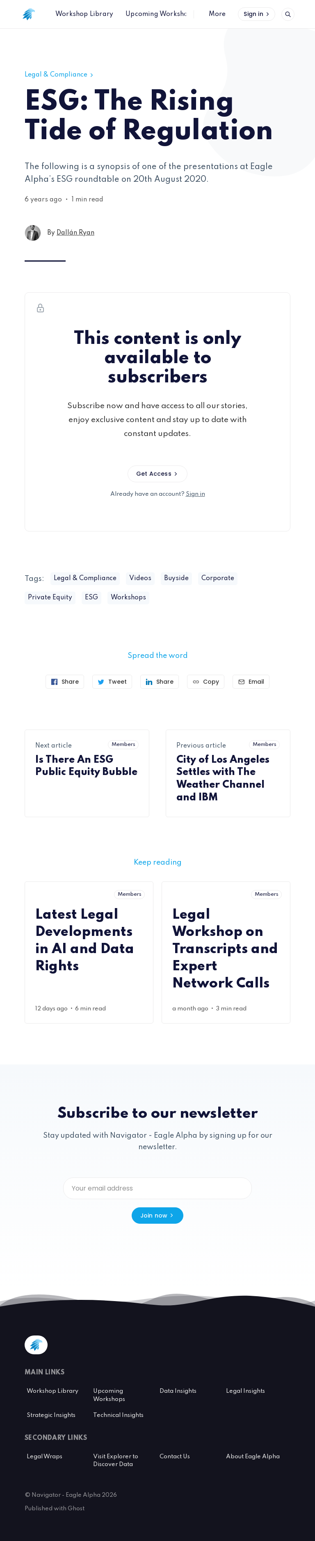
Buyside (176, 578)
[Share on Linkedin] (159, 682)
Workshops (128, 597)
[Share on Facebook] (65, 682)
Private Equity (50, 597)
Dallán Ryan (75, 233)
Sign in (257, 14)
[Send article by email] (251, 682)
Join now (157, 1215)
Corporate (217, 578)
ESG (91, 597)
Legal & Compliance (60, 75)
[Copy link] (205, 682)
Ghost (76, 1509)
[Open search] (287, 14)
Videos (140, 578)
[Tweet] (112, 682)
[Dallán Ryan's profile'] (33, 233)
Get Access (157, 474)
